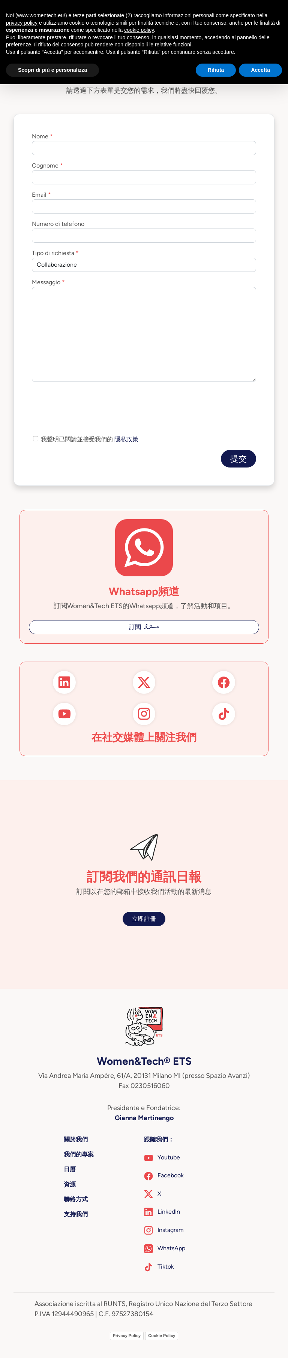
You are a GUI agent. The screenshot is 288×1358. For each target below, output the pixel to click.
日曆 (70, 1169)
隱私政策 (126, 439)
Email (39, 194)
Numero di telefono (58, 223)
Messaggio (46, 282)
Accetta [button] (260, 70)
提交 (238, 459)
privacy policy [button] (22, 23)
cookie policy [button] (139, 30)
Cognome (45, 165)
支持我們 (76, 1214)
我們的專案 (79, 1154)
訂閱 (135, 627)
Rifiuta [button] (216, 70)
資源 (70, 1184)
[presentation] (89, 402)
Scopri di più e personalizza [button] (52, 70)
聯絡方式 (76, 1199)
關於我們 (76, 1139)
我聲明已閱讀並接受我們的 (89, 439)
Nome (40, 136)
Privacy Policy (127, 1335)
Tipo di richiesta (53, 253)
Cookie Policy (161, 1335)
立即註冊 (144, 918)
